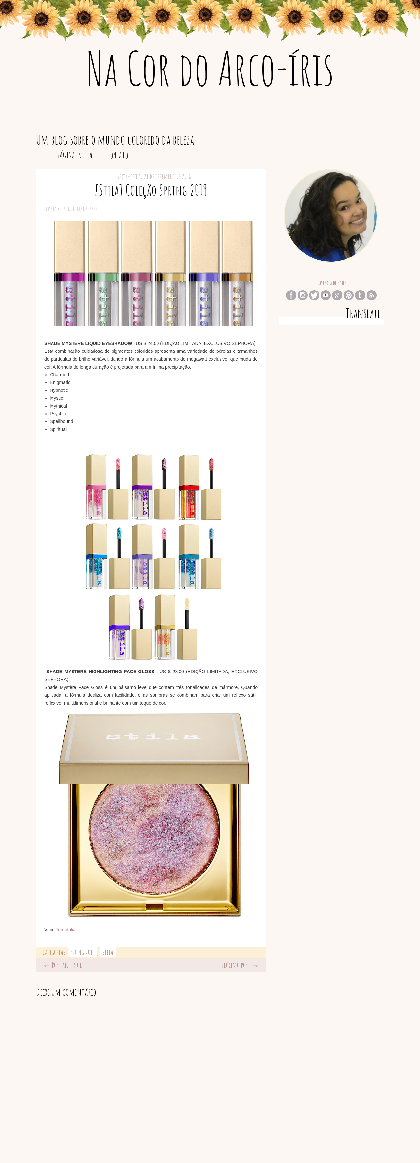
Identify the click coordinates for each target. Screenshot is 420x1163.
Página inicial (75, 155)
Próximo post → (240, 965)
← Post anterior (62, 965)
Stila (107, 952)
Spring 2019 (82, 952)
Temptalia (65, 929)
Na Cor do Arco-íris (210, 68)
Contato (117, 155)
